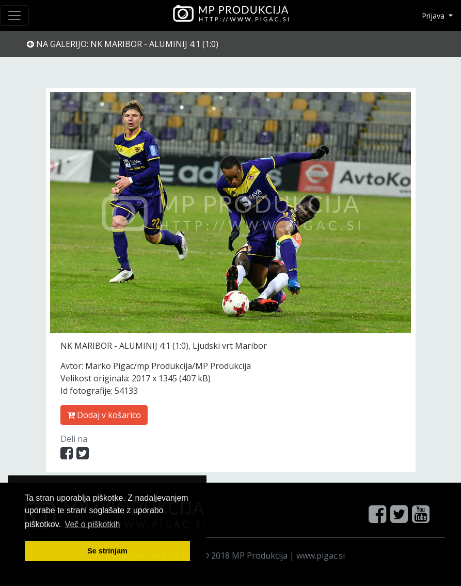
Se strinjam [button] (107, 551)
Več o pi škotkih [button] (92, 524)
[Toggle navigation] (14, 15)
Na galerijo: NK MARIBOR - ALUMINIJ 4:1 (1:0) (122, 44)
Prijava (434, 16)
